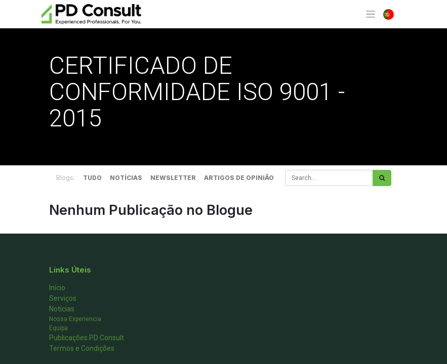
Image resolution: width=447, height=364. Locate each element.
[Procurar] (382, 178)
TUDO (92, 177)
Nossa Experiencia (75, 319)
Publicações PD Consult (86, 338)
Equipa (58, 328)
